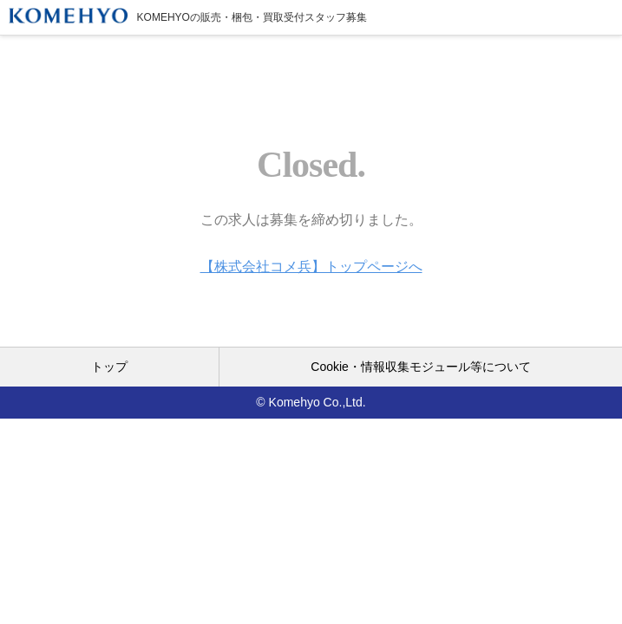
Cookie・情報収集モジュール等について (421, 367)
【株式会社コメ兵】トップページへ (311, 266)
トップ (109, 367)
